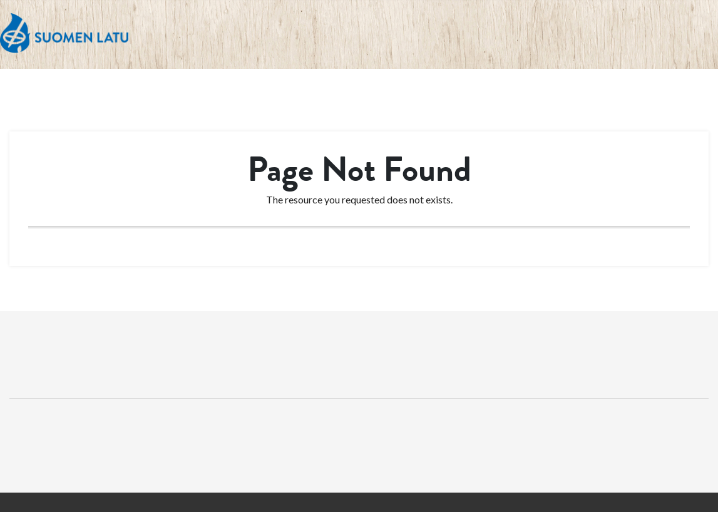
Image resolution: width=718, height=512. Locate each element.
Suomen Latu (64, 33)
